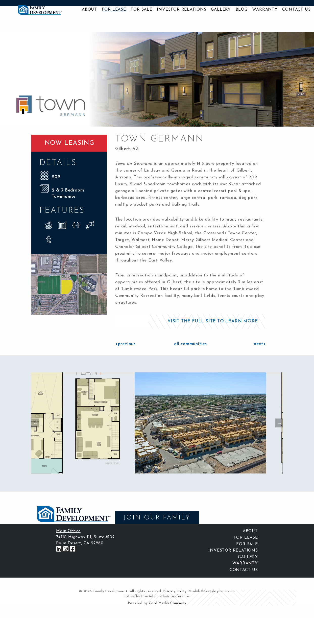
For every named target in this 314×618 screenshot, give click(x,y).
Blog (242, 10)
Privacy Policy (174, 591)
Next (279, 423)
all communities (190, 344)
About (89, 10)
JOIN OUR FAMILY (156, 518)
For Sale (141, 10)
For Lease (114, 10)
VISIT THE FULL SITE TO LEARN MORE (212, 321)
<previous (125, 344)
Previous (35, 423)
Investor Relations (181, 10)
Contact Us (296, 10)
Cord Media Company (167, 603)
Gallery (221, 10)
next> (260, 344)
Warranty (264, 10)
